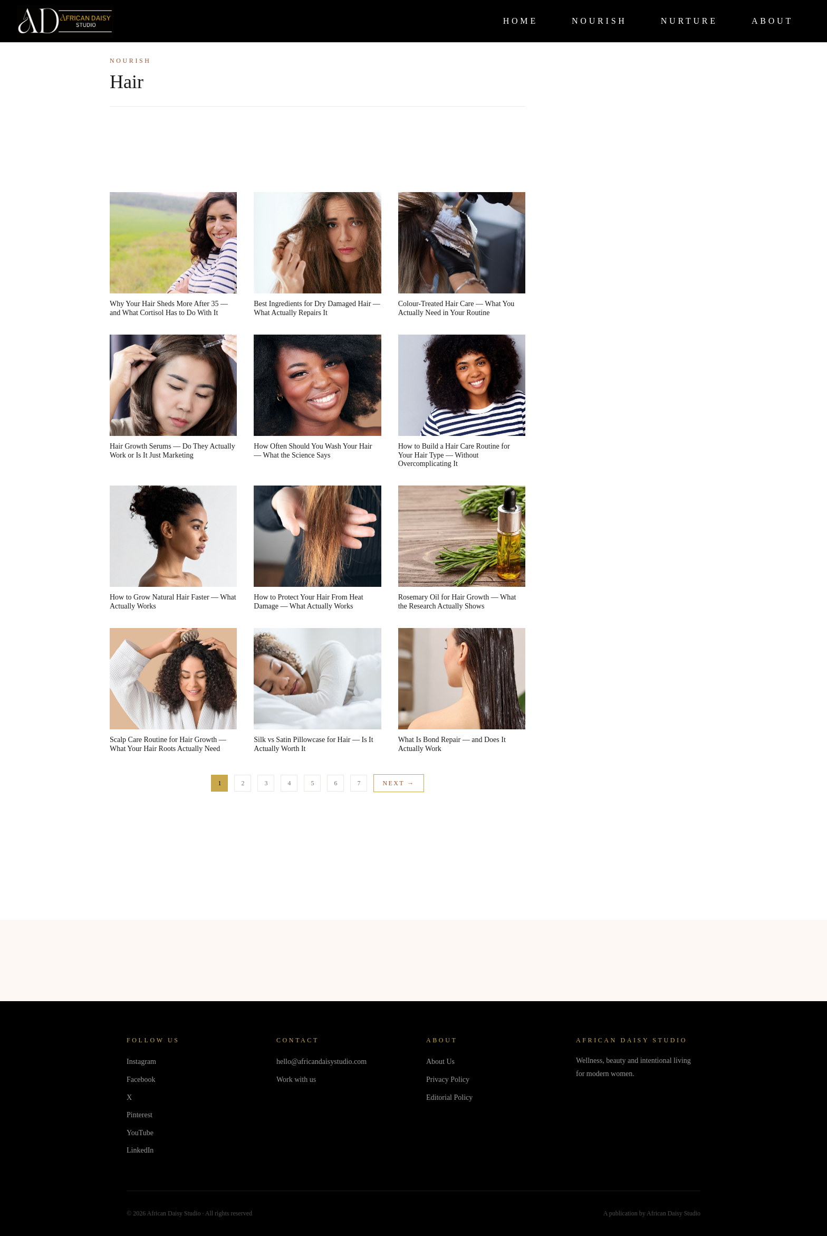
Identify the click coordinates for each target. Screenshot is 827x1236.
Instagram (141, 1062)
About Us (440, 1062)
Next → (398, 783)
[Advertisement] (317, 151)
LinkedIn (140, 1150)
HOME (520, 20)
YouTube (140, 1133)
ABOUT (772, 20)
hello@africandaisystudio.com (321, 1062)
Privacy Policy (447, 1079)
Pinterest (139, 1115)
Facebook (141, 1079)
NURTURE (689, 20)
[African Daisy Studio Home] (65, 21)
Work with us (296, 1079)
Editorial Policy (449, 1097)
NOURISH (599, 20)
